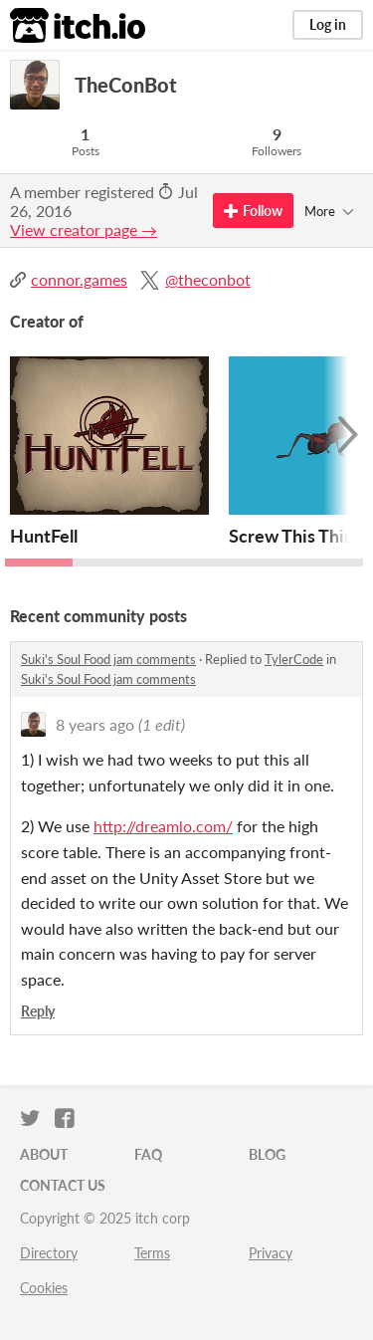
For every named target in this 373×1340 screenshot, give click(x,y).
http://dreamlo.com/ (163, 825)
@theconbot (208, 279)
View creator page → (83, 229)
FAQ (148, 1154)
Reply (38, 1011)
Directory (49, 1252)
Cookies (44, 1287)
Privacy (270, 1252)
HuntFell (44, 536)
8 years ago (95, 724)
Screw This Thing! (299, 536)
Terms (152, 1252)
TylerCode (294, 659)
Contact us (62, 1185)
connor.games (79, 279)
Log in (327, 24)
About (44, 1154)
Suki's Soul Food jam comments (108, 659)
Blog (267, 1154)
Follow (253, 210)
